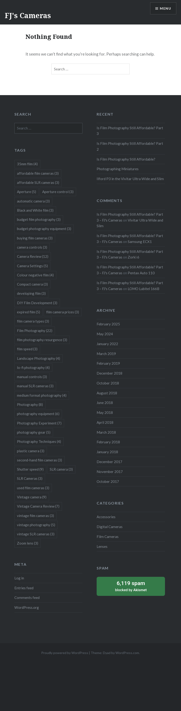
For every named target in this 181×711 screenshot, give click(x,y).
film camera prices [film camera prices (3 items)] (62, 312)
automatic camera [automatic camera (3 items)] (33, 201)
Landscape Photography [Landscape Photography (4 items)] (38, 358)
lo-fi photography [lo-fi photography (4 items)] (33, 367)
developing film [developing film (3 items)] (31, 293)
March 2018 (106, 432)
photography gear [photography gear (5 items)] (33, 432)
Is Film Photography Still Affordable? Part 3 (130, 131)
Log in (19, 578)
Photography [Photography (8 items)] (30, 404)
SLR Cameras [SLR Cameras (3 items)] (29, 478)
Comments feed (27, 597)
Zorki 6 (133, 257)
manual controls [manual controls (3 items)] (32, 377)
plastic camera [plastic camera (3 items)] (30, 451)
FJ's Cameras (28, 15)
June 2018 (105, 402)
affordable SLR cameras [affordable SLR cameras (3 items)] (38, 182)
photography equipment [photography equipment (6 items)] (38, 414)
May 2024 (105, 334)
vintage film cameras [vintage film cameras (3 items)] (35, 515)
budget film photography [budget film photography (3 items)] (39, 219)
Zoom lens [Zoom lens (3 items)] (27, 543)
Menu (165, 8)
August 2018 (107, 393)
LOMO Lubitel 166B (143, 289)
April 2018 (105, 422)
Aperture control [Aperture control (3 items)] (58, 192)
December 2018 (109, 373)
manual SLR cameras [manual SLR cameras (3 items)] (35, 386)
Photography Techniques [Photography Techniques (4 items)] (39, 441)
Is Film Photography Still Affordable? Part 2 (130, 146)
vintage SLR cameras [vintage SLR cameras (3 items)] (35, 534)
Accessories (106, 517)
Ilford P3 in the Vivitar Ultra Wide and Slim (130, 179)
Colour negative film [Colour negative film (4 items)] (35, 275)
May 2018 (105, 412)
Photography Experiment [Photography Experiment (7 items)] (39, 423)
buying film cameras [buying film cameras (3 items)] (35, 238)
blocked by (130, 586)
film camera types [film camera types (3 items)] (33, 321)
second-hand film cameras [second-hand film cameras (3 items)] (39, 460)
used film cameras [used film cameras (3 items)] (33, 488)
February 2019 (108, 363)
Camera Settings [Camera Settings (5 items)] (32, 266)
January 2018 (107, 452)
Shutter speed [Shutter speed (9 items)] (30, 469)
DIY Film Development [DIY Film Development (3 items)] (37, 303)
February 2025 (108, 324)
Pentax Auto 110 (141, 273)
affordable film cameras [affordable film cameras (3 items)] (38, 173)
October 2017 (108, 481)
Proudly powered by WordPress (64, 653)
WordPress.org (26, 607)
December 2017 (109, 462)
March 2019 (106, 353)
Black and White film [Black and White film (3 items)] (35, 210)
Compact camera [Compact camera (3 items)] (32, 284)
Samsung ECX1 (140, 241)
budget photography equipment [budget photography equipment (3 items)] (44, 228)
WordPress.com (127, 653)
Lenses (102, 546)
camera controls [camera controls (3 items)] (32, 247)
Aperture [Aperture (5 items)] (26, 192)
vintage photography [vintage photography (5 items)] (36, 525)
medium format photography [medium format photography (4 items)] (41, 395)
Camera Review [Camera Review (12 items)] (32, 256)
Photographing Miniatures (118, 169)
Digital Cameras (110, 527)
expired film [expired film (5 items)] (28, 312)
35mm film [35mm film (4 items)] (27, 164)
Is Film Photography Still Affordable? (126, 159)
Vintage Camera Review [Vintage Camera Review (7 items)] (38, 506)
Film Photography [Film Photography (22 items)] (34, 330)
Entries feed (23, 588)
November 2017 (110, 471)
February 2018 (108, 442)
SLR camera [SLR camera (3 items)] (61, 469)
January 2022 (107, 344)
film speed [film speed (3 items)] (27, 349)
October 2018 (108, 383)
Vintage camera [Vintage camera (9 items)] (31, 497)
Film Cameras (108, 536)
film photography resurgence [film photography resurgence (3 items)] (42, 340)
